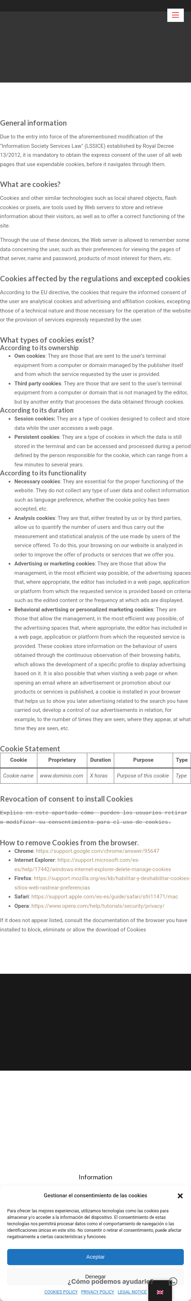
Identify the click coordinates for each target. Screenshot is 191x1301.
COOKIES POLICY (61, 1292)
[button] (180, 1195)
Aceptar (95, 1257)
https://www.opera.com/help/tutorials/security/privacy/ (98, 906)
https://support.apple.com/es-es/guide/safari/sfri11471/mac (104, 896)
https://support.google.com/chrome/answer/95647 (97, 851)
